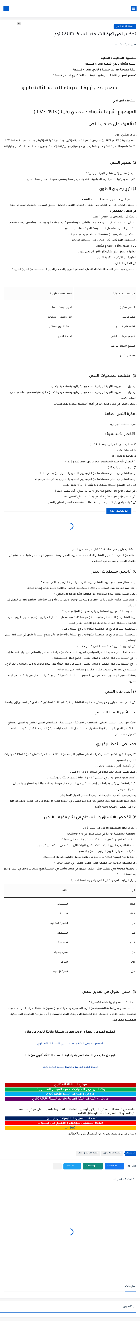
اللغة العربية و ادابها (88, 1153)
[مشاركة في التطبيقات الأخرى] (57, 1166)
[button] (114, 1166)
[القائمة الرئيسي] (134, 8)
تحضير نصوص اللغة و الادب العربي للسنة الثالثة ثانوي (70, 1044)
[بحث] (6, 8)
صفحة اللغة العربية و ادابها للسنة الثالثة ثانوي (70, 1067)
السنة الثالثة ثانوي (125, 26)
